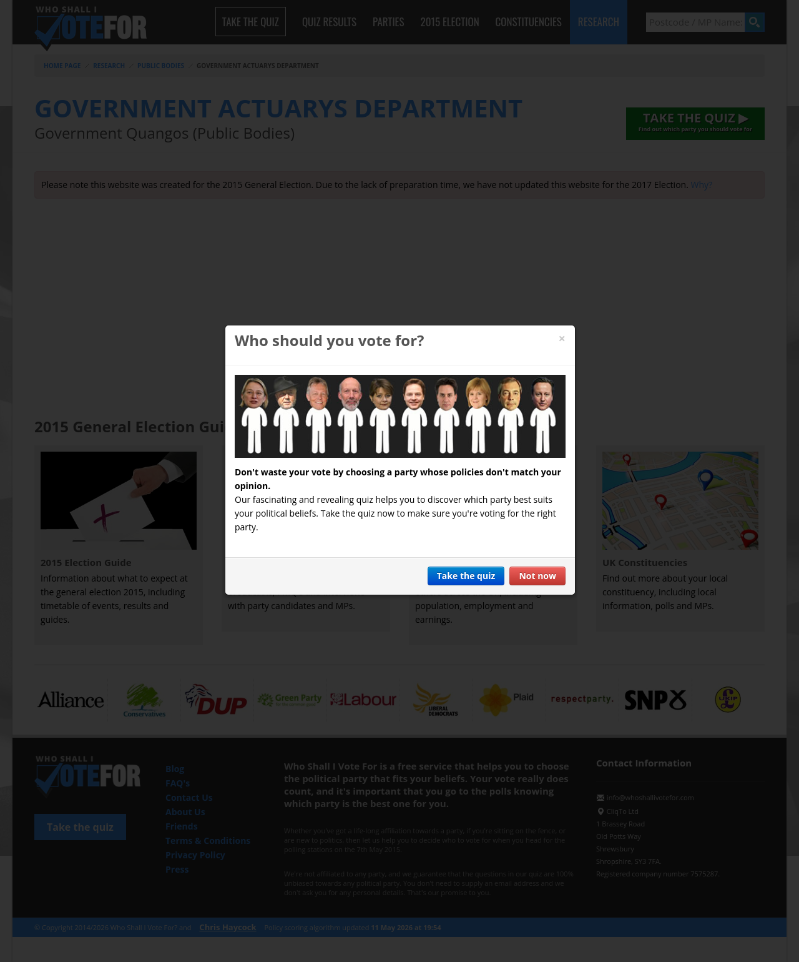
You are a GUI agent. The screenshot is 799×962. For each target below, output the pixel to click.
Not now (537, 576)
